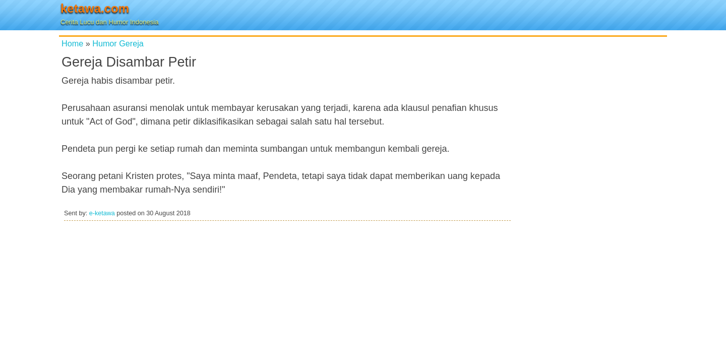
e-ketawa (102, 213)
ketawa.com (94, 8)
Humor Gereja (118, 43)
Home (72, 43)
